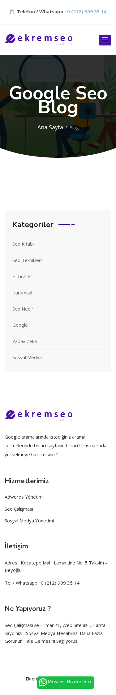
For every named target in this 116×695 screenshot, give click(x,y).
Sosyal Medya (27, 357)
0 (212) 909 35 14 (86, 11)
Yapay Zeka (24, 341)
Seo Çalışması (19, 509)
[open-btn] (105, 40)
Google (20, 325)
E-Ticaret (22, 276)
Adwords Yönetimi (24, 497)
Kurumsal (22, 293)
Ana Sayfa (50, 127)
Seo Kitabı (23, 244)
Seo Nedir (22, 309)
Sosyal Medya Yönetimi (29, 520)
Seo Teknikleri (27, 260)
